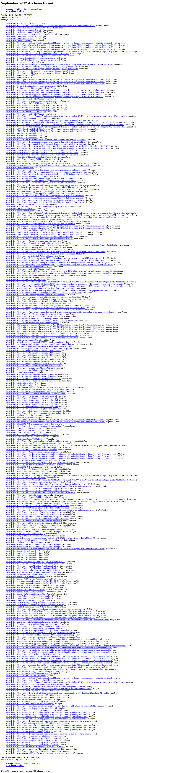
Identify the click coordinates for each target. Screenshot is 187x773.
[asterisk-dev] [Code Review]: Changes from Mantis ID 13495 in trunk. (33, 351)
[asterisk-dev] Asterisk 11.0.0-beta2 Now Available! (26, 594)
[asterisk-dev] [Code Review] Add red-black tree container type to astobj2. (34, 710)
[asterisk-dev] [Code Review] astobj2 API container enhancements (31, 471)
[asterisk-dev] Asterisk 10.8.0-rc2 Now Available (25, 579)
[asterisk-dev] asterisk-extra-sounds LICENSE (24, 30)
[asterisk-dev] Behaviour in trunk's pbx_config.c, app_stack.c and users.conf (35, 562)
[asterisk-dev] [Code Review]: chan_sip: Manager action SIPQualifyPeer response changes (41, 635)
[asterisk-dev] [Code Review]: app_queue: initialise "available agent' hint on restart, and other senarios (45, 200)
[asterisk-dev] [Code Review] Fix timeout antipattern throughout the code (34, 529)
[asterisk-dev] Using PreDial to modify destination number (28, 536)
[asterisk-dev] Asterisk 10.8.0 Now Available (23, 587)
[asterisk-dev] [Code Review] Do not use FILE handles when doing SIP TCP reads (37, 54)
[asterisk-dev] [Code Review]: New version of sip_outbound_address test (34, 301)
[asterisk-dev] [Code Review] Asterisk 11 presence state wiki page (31, 241)
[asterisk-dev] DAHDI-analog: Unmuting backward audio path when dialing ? (36, 219)
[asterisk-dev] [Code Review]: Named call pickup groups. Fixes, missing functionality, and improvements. (47, 172)
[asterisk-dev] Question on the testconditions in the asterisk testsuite (32, 346)
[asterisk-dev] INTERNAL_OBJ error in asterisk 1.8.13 (27, 424)
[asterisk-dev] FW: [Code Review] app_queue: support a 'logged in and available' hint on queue (42, 187)
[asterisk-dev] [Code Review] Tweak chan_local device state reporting (33, 101)
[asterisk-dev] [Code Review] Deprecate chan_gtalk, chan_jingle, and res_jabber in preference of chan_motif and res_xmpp (53, 667)
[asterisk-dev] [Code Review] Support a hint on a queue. (27, 118)
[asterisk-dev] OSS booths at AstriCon (20, 209)
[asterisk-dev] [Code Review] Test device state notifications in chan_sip (33, 243)
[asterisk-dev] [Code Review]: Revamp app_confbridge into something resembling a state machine (44, 293)
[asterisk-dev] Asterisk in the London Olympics (24, 211)
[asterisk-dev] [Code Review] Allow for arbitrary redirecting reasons (32, 452)
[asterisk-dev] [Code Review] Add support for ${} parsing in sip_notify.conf (35, 626)
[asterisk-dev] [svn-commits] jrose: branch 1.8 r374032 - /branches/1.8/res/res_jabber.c (39, 237)
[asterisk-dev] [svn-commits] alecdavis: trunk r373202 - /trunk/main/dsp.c (34, 540)
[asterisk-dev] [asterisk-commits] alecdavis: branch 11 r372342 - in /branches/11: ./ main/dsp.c (42, 150)
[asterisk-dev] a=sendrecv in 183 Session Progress (25, 204)
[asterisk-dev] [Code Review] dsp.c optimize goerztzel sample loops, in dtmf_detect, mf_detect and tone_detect (48, 142)
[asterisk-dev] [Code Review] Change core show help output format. (32, 435)
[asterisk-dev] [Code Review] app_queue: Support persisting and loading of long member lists (42, 67)
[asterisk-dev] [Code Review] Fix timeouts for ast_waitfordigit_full (32, 34)
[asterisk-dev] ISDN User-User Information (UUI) (25, 432)
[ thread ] (26, 9)
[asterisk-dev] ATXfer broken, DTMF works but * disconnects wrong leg (34, 531)
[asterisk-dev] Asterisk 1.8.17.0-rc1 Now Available (25, 590)
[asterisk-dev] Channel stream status (20, 372)
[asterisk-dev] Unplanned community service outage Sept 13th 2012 (32, 581)
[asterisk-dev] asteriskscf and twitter (20, 36)
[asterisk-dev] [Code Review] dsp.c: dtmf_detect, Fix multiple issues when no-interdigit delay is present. (46, 140)
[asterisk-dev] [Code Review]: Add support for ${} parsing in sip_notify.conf (35, 628)
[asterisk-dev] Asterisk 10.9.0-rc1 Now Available (25, 592)
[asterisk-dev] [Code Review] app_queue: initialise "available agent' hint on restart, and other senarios (45, 196)
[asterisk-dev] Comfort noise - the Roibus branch (25, 230)
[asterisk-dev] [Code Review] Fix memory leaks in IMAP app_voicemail (34, 247)
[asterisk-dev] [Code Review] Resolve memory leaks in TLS (29, 267)
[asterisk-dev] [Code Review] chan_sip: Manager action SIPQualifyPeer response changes (40, 222)
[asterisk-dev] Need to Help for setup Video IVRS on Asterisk (29, 607)
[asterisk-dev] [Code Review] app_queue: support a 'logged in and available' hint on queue (40, 178)
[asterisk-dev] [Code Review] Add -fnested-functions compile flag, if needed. (35, 389)
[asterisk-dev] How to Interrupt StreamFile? (23, 23)
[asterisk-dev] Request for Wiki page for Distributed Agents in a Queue (33, 157)
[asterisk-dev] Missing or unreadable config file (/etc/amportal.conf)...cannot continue (39, 387)
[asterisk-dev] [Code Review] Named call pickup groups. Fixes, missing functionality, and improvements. (46, 120)
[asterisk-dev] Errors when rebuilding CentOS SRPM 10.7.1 (29, 28)
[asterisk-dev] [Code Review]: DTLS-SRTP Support (26, 103)
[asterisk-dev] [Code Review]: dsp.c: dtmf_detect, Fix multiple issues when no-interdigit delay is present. (46, 144)
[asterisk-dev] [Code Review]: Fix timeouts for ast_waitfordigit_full (32, 400)
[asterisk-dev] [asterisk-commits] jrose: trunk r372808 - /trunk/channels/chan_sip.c (38, 342)
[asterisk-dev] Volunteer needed (18, 75)
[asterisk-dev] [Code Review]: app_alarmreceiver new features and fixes (34, 364)
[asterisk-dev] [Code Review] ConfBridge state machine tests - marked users (35, 295)
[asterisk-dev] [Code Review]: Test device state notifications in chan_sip (34, 443)
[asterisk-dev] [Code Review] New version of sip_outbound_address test (34, 56)
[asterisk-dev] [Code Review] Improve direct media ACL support (31, 105)
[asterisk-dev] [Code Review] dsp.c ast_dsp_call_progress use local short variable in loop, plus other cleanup (47, 163)
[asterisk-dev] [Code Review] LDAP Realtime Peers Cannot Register (32, 448)
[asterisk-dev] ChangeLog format (19, 41)
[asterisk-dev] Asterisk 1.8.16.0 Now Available (24, 585)
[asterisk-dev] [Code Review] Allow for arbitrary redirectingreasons (32, 161)
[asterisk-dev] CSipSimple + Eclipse (20, 62)
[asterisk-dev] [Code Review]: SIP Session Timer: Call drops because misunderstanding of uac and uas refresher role (50, 615)
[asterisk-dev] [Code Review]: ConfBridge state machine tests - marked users (35, 316)
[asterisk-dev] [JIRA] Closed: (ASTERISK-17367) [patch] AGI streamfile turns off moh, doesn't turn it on (46, 129)
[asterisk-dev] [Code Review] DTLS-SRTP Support (26, 99)
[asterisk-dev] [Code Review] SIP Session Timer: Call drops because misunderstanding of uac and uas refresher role (50, 26)
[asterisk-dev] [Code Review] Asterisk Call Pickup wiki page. (29, 159)
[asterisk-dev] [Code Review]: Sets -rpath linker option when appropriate (34, 411)
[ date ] (41, 9)
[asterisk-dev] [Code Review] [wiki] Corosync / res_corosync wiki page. (34, 71)
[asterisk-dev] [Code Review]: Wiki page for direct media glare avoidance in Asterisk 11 (40, 441)
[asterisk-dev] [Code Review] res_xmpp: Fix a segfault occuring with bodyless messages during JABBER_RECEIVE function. (54, 95)
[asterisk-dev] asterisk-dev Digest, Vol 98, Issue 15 (25, 439)
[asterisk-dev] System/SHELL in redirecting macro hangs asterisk (31, 58)
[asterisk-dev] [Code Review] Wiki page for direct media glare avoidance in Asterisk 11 (39, 239)
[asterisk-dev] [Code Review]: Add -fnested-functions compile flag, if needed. (36, 394)
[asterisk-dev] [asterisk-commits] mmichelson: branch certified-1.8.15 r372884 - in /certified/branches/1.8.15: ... (49, 166)
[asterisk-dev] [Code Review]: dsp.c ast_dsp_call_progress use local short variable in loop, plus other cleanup (48, 174)
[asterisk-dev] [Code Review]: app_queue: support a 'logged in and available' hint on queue (41, 181)
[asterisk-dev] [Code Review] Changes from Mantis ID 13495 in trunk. (33, 368)
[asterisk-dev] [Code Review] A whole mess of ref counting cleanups (32, 318)
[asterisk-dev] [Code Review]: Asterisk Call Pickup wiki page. (30, 256)
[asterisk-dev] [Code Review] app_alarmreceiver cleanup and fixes (31, 374)
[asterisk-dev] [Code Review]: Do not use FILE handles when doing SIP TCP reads (38, 503)
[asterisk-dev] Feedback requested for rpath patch (25, 88)
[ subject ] (34, 9)
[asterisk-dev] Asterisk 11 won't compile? (22, 133)
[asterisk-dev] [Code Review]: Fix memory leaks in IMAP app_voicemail (34, 249)
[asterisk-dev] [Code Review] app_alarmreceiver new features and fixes (33, 357)
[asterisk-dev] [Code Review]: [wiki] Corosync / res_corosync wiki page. (34, 572)
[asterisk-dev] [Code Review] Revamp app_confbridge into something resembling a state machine (43, 297)
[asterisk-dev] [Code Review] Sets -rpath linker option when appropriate (34, 409)
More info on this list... (15, 11)
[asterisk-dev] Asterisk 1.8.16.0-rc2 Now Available (25, 577)
